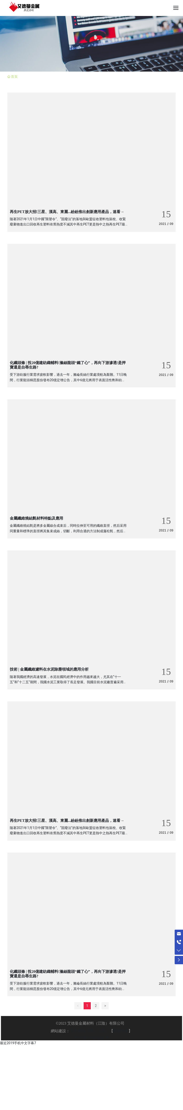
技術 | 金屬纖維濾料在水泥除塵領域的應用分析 (49, 669)
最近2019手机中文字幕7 (18, 1043)
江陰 (91, 1031)
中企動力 (77, 1031)
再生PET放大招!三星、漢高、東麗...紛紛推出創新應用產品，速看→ (67, 212)
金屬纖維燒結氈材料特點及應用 (36, 518)
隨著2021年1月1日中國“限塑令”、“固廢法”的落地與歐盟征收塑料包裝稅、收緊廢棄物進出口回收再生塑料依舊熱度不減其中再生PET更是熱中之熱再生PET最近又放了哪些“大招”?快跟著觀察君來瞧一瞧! (68, 224)
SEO (102, 1031)
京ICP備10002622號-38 (91, 1037)
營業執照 (120, 1031)
